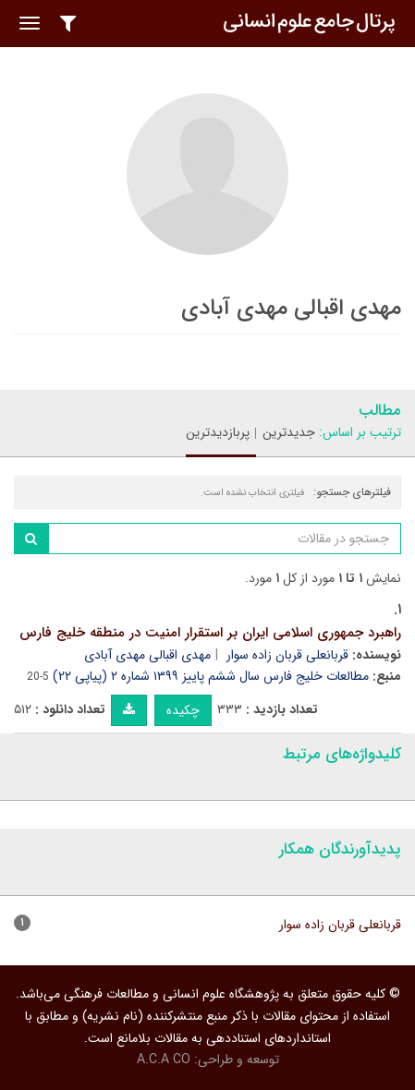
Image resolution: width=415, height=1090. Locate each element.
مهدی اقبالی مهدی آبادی (147, 655)
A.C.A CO (163, 1059)
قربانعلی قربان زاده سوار (287, 655)
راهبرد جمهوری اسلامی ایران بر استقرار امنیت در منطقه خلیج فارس (210, 633)
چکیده (183, 710)
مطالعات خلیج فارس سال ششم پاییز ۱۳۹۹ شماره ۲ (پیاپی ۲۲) (211, 676)
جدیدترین (288, 432)
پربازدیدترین (218, 432)
